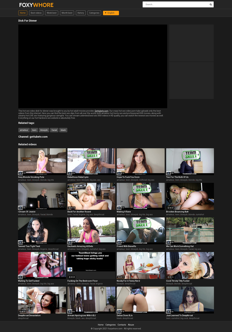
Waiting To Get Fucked (28, 281)
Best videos (36, 13)
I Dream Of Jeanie (26, 211)
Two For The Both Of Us (177, 177)
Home (23, 13)
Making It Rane (124, 211)
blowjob (44, 130)
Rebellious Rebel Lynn (77, 177)
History (81, 13)
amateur (24, 130)
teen (34, 130)
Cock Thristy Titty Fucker (178, 281)
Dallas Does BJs (125, 315)
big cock (184, 318)
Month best (67, 13)
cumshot (200, 214)
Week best (52, 13)
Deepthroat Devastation (29, 315)
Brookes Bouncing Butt (177, 211)
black (63, 130)
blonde (43, 180)
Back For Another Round (79, 211)
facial (54, 130)
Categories (94, 13)
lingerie (82, 214)
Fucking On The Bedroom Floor (82, 281)
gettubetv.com (39, 136)
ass (98, 180)
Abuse (131, 325)
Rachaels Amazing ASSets (80, 246)
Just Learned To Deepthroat (179, 315)
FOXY (27, 4)
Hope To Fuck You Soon (128, 177)
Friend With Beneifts (126, 246)
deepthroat (99, 214)
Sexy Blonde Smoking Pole (31, 177)
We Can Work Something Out (180, 246)
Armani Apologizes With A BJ (81, 315)
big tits (51, 180)
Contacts (122, 325)
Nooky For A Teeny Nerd (128, 281)
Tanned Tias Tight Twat (29, 246)
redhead (143, 180)
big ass (93, 180)
